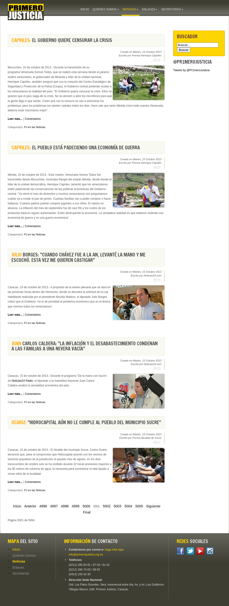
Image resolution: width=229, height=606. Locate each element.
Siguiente (153, 506)
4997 (54, 506)
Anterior (30, 506)
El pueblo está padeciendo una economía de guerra (75, 147)
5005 (139, 506)
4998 (65, 506)
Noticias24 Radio (22, 380)
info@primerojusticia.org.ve (86, 554)
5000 (86, 506)
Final (86, 512)
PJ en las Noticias (35, 127)
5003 (117, 506)
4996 (43, 506)
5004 (128, 506)
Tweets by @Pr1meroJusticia (191, 70)
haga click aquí (114, 549)
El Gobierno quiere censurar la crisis (61, 40)
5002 (107, 506)
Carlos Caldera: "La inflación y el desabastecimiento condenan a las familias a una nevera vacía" (84, 346)
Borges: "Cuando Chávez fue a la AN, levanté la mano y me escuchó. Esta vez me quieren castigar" (78, 257)
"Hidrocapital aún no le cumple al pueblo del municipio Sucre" (86, 422)
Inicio (17, 506)
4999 (75, 506)
